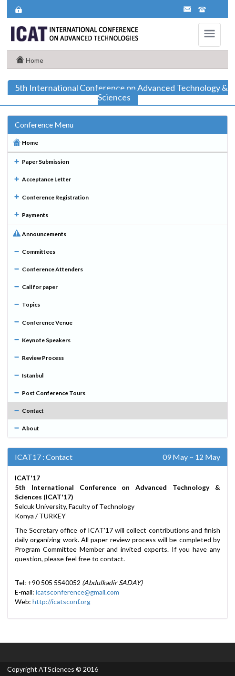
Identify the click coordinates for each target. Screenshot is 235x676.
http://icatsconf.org (61, 601)
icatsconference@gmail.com (77, 592)
